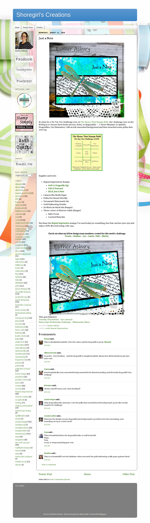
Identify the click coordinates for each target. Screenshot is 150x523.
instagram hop (21, 318)
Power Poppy (20, 374)
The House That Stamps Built (94, 122)
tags (17, 437)
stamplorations (22, 428)
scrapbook (19, 400)
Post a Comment (49, 465)
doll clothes (20, 262)
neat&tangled (21, 354)
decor (17, 251)
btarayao (48, 385)
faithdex (18, 277)
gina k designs (21, 289)
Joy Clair (18, 324)
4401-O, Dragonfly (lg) (58, 185)
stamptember (21, 431)
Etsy (17, 274)
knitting (18, 333)
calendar (19, 214)
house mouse (20, 310)
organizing (20, 357)
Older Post (129, 474)
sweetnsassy (20, 434)
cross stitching (21, 248)
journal (18, 321)
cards (47, 328)
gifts (17, 286)
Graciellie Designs (23, 292)
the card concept (22, 443)
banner (18, 202)
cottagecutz (20, 234)
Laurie (91, 236)
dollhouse (19, 265)
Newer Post (45, 474)
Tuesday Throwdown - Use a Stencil (55, 319)
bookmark (19, 208)
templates (19, 440)
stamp (18, 419)
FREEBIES (19, 283)
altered (18, 187)
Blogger (102, 514)
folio (17, 280)
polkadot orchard (22, 369)
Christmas (19, 226)
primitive (19, 377)
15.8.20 (47, 446)
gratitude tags (21, 297)
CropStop (19, 245)
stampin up (20, 425)
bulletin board (21, 211)
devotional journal (23, 254)
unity (17, 454)
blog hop (19, 205)
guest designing (22, 300)
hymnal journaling (23, 313)
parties (18, 363)
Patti (98, 236)
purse (17, 383)
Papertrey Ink (21, 360)
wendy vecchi (21, 462)
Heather (77, 236)
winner (18, 465)
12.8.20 (47, 345)
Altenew (18, 184)
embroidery (20, 271)
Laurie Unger (49, 399)
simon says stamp (23, 411)
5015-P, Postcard (55, 188)
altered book (20, 190)
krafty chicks (20, 336)
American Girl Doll (23, 193)
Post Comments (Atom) (60, 479)
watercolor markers (23, 457)
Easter (18, 268)
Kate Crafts (20, 330)
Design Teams (28, 27)
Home (17, 27)
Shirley (105, 236)
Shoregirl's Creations (43, 15)
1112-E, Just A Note (56, 191)
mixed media (20, 351)
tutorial (18, 451)
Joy (84, 236)
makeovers (20, 342)
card (17, 217)
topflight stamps (22, 448)
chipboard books (22, 223)
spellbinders (20, 416)
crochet (18, 242)
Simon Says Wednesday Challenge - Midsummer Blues (64, 322)
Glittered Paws (50, 353)
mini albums (20, 348)
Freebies (40, 27)
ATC (17, 199)
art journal (19, 196)
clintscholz (84, 514)
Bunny (47, 339)
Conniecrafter (50, 416)
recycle (18, 389)
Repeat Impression (60, 223)
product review (21, 380)
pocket (18, 366)
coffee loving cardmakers (20, 230)
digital (18, 259)
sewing (18, 403)
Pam (46, 432)
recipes (18, 386)
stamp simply (21, 422)
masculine (19, 345)
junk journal (20, 327)
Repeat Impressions (59, 328)
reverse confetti (22, 397)
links (17, 339)
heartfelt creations (23, 305)
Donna (68, 236)
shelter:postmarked (23, 406)
